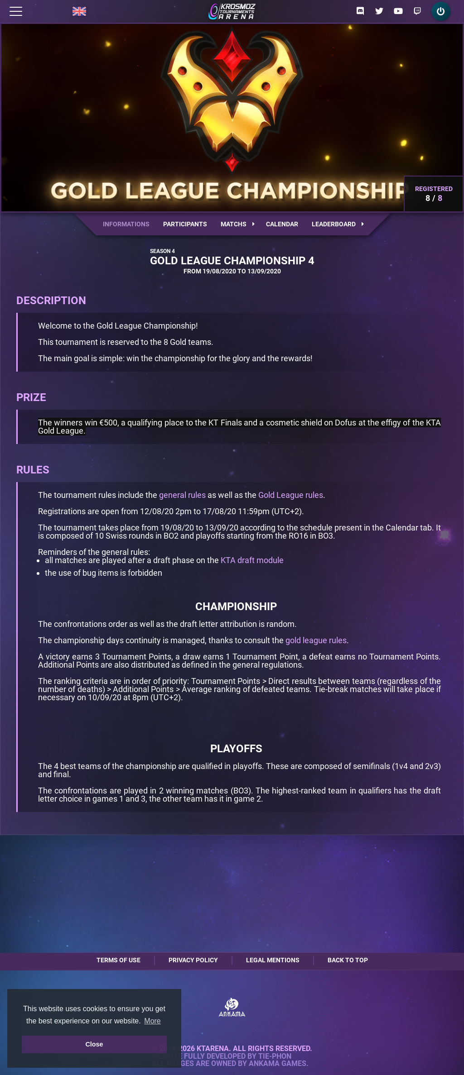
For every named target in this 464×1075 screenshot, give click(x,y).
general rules (182, 495)
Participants (185, 224)
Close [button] (94, 1044)
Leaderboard (338, 224)
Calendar (282, 224)
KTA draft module (252, 560)
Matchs (238, 224)
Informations (126, 224)
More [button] (152, 1021)
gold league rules (316, 640)
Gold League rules (290, 495)
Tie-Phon (274, 1056)
